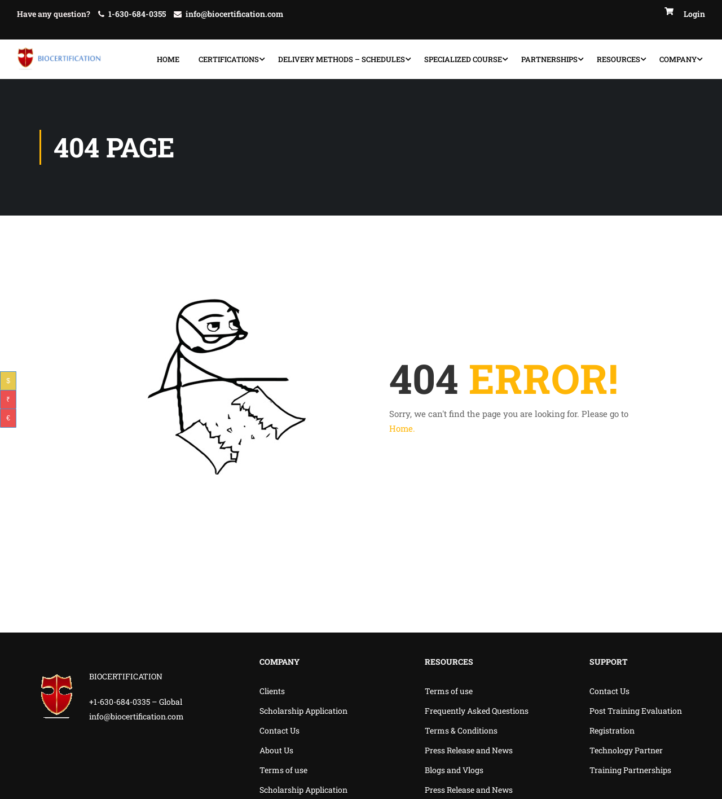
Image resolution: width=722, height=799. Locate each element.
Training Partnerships (630, 770)
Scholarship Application (303, 710)
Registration (612, 730)
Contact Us (279, 730)
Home (168, 59)
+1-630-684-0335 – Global (135, 702)
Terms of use (283, 770)
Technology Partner (626, 750)
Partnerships (549, 59)
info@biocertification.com (234, 13)
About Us (276, 750)
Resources (618, 59)
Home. (402, 428)
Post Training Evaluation (635, 710)
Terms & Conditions (461, 730)
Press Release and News (469, 750)
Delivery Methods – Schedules (341, 59)
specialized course (463, 59)
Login (694, 13)
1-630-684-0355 (137, 13)
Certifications (229, 59)
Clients (272, 691)
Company (678, 59)
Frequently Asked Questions (477, 710)
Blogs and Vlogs (454, 770)
